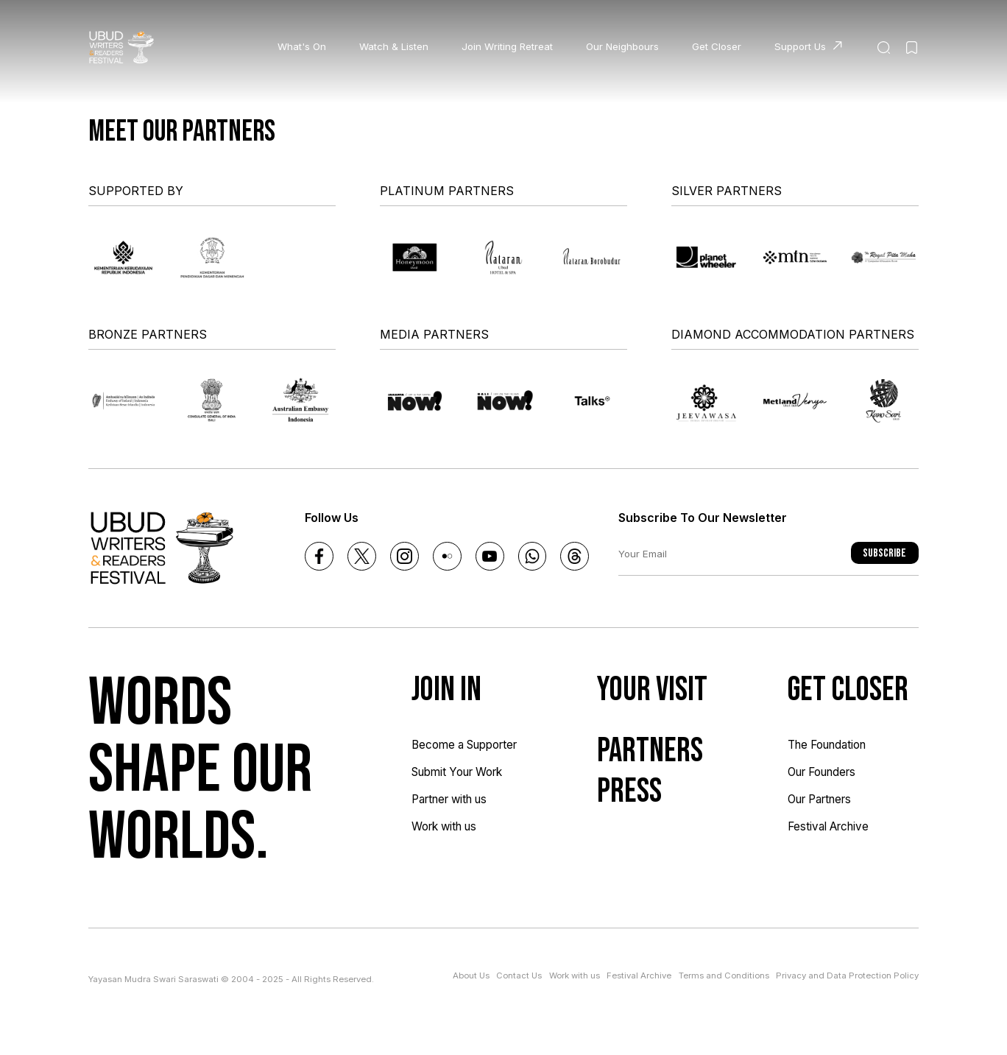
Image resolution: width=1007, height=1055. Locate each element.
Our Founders (821, 772)
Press (629, 792)
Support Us (800, 46)
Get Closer (716, 46)
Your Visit (652, 690)
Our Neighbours (622, 46)
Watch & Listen (393, 46)
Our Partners (819, 799)
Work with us (443, 826)
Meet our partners (181, 131)
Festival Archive (828, 826)
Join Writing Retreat (507, 46)
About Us (471, 975)
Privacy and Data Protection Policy (847, 975)
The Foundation (827, 745)
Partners (650, 751)
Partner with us (449, 799)
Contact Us (519, 975)
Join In (446, 690)
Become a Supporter (464, 745)
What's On (302, 46)
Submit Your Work (456, 772)
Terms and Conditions (724, 975)
